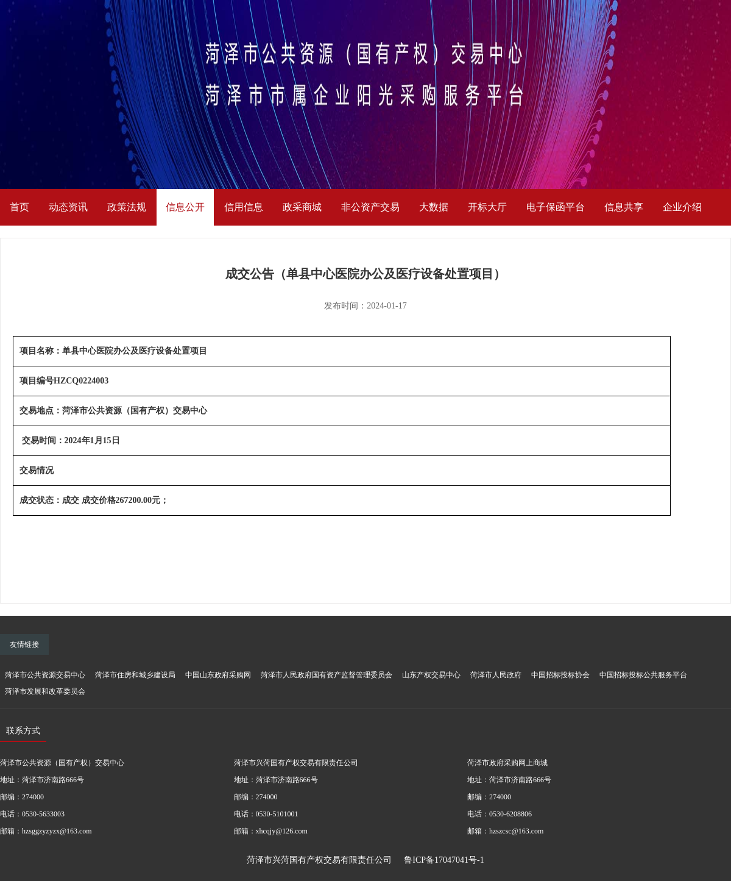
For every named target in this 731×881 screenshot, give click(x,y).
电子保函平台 (555, 207)
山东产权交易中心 (431, 675)
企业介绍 (682, 207)
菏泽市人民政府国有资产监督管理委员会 (326, 675)
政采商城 (302, 207)
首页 (19, 207)
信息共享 (623, 207)
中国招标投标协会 (560, 675)
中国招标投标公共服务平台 (643, 675)
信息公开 (185, 207)
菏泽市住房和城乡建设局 (135, 675)
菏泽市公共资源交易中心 (45, 675)
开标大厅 (487, 207)
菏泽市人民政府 (495, 675)
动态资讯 (68, 207)
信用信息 (243, 207)
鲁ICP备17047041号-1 (444, 860)
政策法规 (126, 207)
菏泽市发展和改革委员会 (45, 691)
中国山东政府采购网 (218, 675)
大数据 (433, 207)
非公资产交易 (370, 207)
